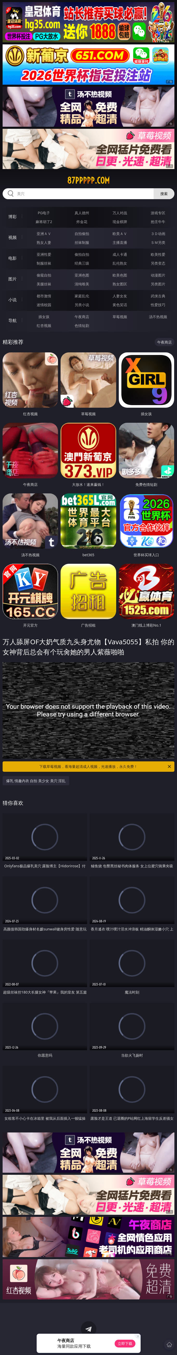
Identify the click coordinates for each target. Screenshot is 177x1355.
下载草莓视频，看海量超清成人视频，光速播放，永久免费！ (105, 766)
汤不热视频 (158, 316)
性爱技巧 (158, 304)
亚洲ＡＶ (44, 233)
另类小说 (82, 304)
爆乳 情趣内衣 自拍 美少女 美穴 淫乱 (35, 780)
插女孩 (43, 316)
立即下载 (125, 1343)
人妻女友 (120, 295)
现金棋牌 (120, 221)
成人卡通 (120, 254)
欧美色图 (120, 275)
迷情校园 (44, 304)
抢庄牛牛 (158, 221)
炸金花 (81, 221)
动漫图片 (158, 275)
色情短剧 (82, 325)
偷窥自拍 (44, 275)
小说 (12, 300)
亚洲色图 (82, 275)
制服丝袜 (44, 263)
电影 (12, 258)
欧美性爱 (158, 254)
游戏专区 (158, 212)
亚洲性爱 (44, 254)
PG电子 (44, 212)
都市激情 (44, 295)
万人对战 (120, 212)
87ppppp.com (88, 180)
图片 (12, 279)
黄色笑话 (120, 304)
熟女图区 (120, 283)
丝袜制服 (82, 242)
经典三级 (82, 263)
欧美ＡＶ (120, 233)
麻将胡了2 (44, 221)
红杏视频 (44, 325)
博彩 (12, 216)
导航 (12, 320)
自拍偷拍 (82, 233)
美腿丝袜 (44, 283)
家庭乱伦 (82, 295)
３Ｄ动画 (158, 233)
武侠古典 (158, 295)
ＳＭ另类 (158, 242)
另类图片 (158, 283)
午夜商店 (82, 316)
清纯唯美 (82, 283)
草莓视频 (120, 316)
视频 (12, 237)
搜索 (164, 193)
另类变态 (158, 263)
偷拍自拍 (82, 254)
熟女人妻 (44, 242)
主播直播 (120, 242)
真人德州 (82, 212)
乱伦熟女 (120, 263)
